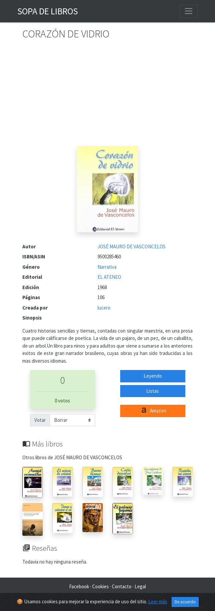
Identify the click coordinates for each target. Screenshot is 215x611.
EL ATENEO (109, 277)
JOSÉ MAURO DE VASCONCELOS (131, 246)
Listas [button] (152, 391)
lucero (104, 307)
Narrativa (107, 267)
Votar (40, 420)
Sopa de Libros (47, 11)
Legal (140, 586)
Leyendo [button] (153, 376)
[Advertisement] (107, 96)
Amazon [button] (152, 411)
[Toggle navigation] (189, 11)
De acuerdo (185, 602)
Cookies (100, 586)
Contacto (122, 586)
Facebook (79, 586)
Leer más (157, 601)
